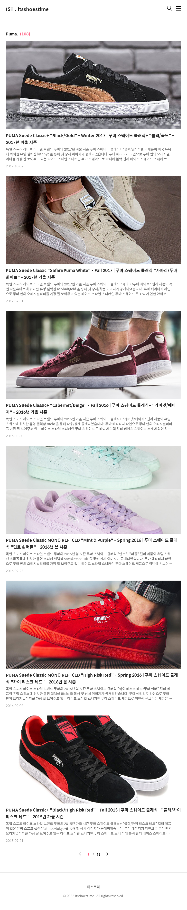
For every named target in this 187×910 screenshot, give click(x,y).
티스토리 (93, 886)
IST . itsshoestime (27, 9)
